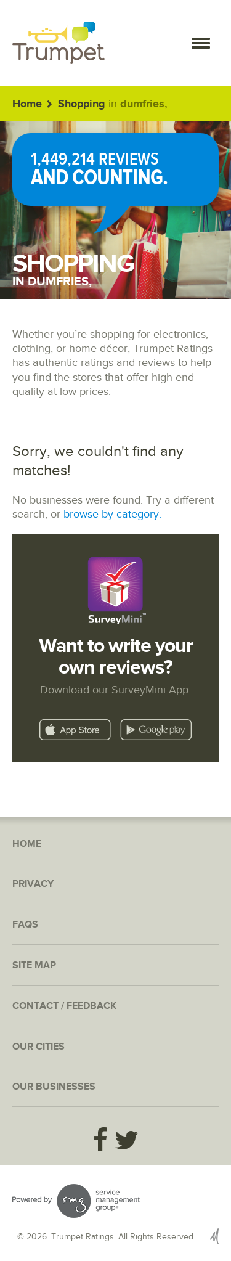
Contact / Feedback (64, 1006)
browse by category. (112, 514)
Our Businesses (53, 1087)
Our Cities (38, 1047)
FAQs (25, 925)
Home (27, 104)
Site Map (34, 965)
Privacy (33, 884)
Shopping (81, 104)
